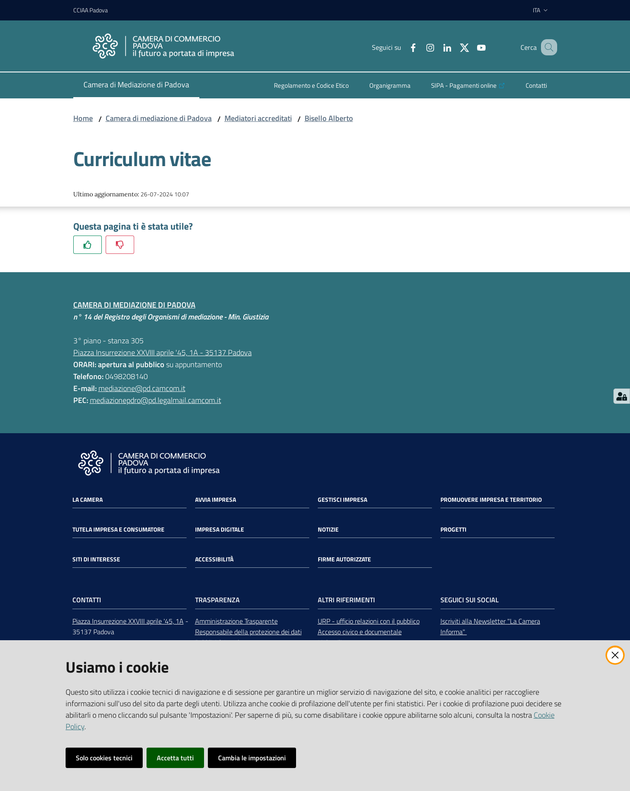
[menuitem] (136, 85)
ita (541, 10)
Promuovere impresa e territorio (491, 499)
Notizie (328, 529)
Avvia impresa (215, 499)
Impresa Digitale (219, 529)
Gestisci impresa (342, 499)
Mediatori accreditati (258, 118)
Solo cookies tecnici (104, 758)
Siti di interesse (96, 559)
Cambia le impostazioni (252, 758)
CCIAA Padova (90, 10)
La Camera (87, 499)
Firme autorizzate (344, 559)
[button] (547, 47)
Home (83, 118)
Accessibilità (214, 559)
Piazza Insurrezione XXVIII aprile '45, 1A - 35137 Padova (162, 352)
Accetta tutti (175, 758)
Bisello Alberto (329, 118)
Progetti (453, 529)
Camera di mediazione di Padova (159, 118)
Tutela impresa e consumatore (118, 529)
